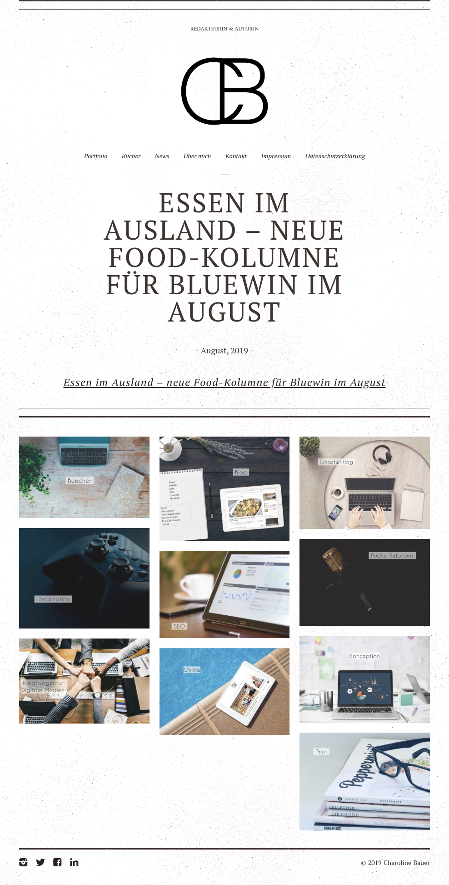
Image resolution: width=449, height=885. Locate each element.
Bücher (131, 155)
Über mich (197, 155)
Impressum (276, 155)
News (162, 155)
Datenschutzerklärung (335, 155)
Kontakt (236, 155)
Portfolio (95, 155)
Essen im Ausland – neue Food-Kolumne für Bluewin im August (225, 382)
